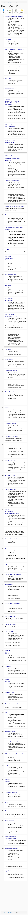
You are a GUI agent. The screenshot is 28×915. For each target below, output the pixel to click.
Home (3, 2)
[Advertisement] (14, 896)
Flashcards (9, 2)
